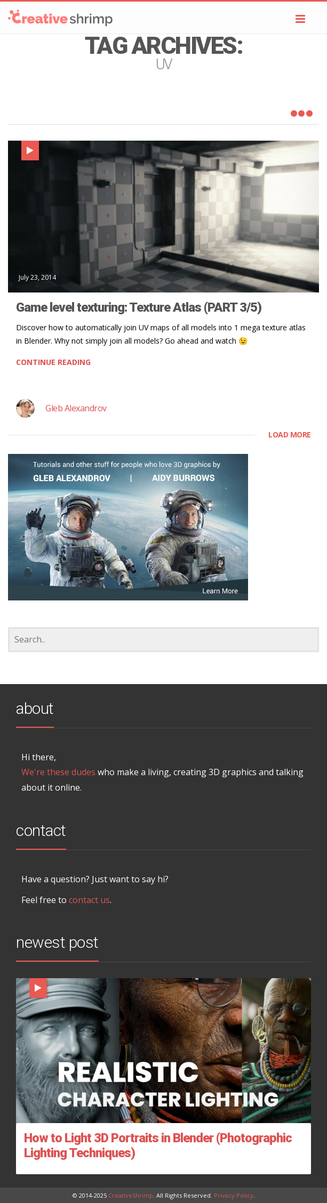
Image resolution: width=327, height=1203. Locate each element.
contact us (89, 900)
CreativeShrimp (130, 1195)
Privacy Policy (233, 1195)
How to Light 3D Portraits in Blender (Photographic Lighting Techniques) (158, 1145)
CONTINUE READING (53, 362)
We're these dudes (58, 772)
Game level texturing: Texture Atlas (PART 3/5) (138, 307)
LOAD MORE (289, 434)
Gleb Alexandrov (76, 408)
